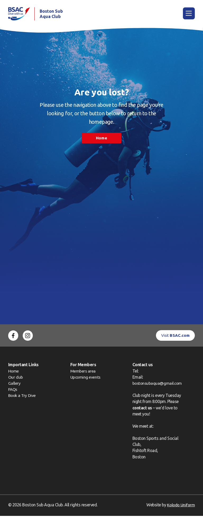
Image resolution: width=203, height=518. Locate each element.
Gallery (14, 385)
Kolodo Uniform (180, 506)
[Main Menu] (189, 14)
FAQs (13, 391)
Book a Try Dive (22, 397)
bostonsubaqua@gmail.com (156, 385)
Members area (82, 372)
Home (101, 140)
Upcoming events (84, 379)
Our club (15, 379)
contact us (140, 409)
